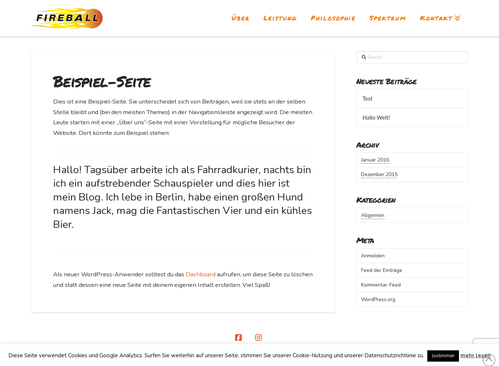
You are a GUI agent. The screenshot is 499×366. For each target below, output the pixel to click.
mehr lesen (475, 355)
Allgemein (372, 215)
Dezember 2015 (379, 174)
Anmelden (373, 255)
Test (368, 98)
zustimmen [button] (443, 356)
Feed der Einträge (381, 270)
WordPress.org (378, 299)
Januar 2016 (375, 159)
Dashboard (200, 274)
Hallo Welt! (376, 117)
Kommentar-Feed (381, 284)
